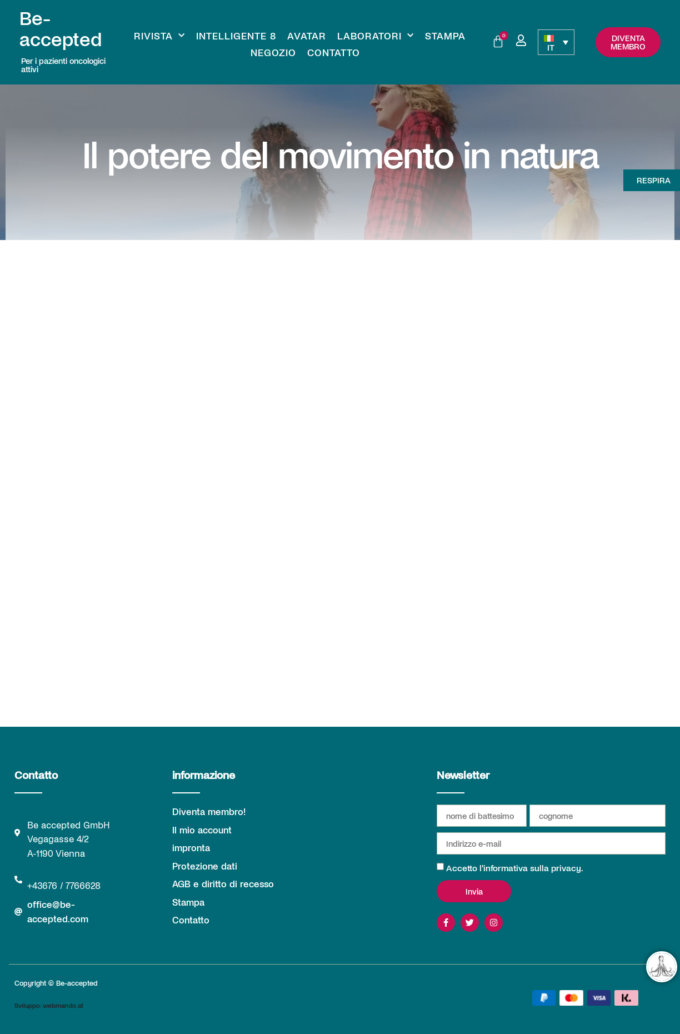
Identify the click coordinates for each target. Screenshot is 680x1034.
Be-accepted (60, 28)
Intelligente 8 (236, 35)
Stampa (445, 35)
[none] (556, 42)
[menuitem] (556, 42)
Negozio (273, 52)
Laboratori (375, 35)
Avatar (306, 35)
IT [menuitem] (550, 47)
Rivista (159, 35)
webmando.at (63, 1005)
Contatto (333, 52)
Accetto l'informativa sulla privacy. (514, 867)
